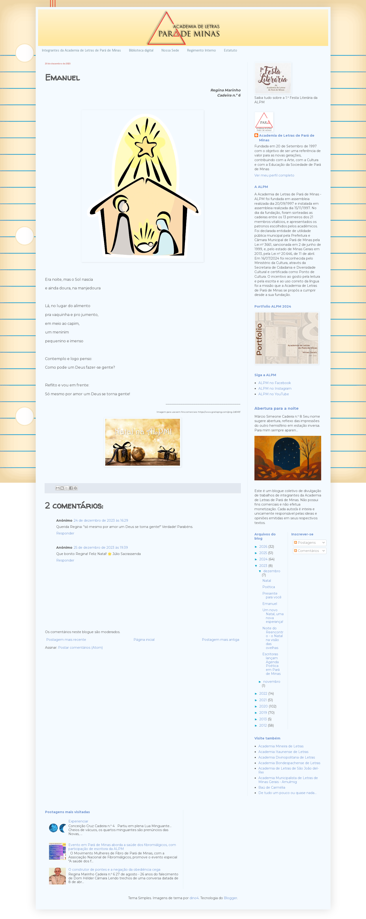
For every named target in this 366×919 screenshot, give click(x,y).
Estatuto (230, 50)
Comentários (306, 551)
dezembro (271, 571)
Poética (268, 587)
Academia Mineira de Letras (280, 746)
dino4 (194, 898)
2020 (264, 706)
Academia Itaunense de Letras (283, 752)
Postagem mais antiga (220, 640)
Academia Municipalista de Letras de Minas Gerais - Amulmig (288, 780)
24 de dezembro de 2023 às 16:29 (101, 520)
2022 (263, 693)
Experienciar (78, 821)
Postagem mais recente (66, 640)
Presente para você (272, 595)
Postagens (305, 543)
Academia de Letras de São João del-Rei (288, 770)
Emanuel (269, 604)
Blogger (230, 898)
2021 (263, 700)
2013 (263, 719)
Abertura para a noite (276, 408)
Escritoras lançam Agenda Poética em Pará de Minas (271, 664)
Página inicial (144, 640)
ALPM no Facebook (274, 383)
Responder (65, 533)
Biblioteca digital (141, 50)
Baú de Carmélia (271, 787)
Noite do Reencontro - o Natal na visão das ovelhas (272, 638)
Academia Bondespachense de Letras (289, 763)
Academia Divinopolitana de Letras (286, 757)
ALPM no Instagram (275, 388)
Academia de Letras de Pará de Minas (286, 137)
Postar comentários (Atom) (80, 647)
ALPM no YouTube (273, 394)
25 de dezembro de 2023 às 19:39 (101, 547)
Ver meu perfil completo (274, 175)
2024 (263, 559)
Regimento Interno (201, 50)
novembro (271, 682)
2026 (263, 546)
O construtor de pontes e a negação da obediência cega (114, 869)
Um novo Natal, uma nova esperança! (273, 616)
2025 (263, 553)
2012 (263, 725)
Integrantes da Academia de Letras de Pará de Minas (81, 50)
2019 (263, 713)
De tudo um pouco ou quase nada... (287, 793)
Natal (266, 581)
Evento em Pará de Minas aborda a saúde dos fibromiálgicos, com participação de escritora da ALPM (122, 847)
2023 (263, 566)
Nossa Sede (170, 50)
